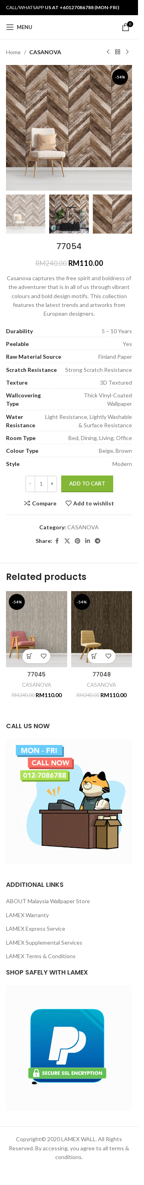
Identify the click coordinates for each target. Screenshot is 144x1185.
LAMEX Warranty (27, 915)
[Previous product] (108, 52)
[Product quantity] (41, 484)
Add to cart (87, 483)
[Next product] (127, 52)
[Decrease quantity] (30, 484)
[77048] (101, 629)
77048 (101, 674)
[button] (29, 656)
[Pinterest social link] (77, 541)
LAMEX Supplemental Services (44, 942)
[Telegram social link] (97, 541)
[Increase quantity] (52, 484)
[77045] (36, 629)
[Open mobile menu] (19, 27)
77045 (36, 674)
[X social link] (67, 541)
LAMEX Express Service (35, 928)
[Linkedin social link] (87, 541)
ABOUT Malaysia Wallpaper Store (48, 901)
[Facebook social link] (57, 541)
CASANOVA (45, 52)
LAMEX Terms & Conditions (41, 956)
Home (13, 52)
